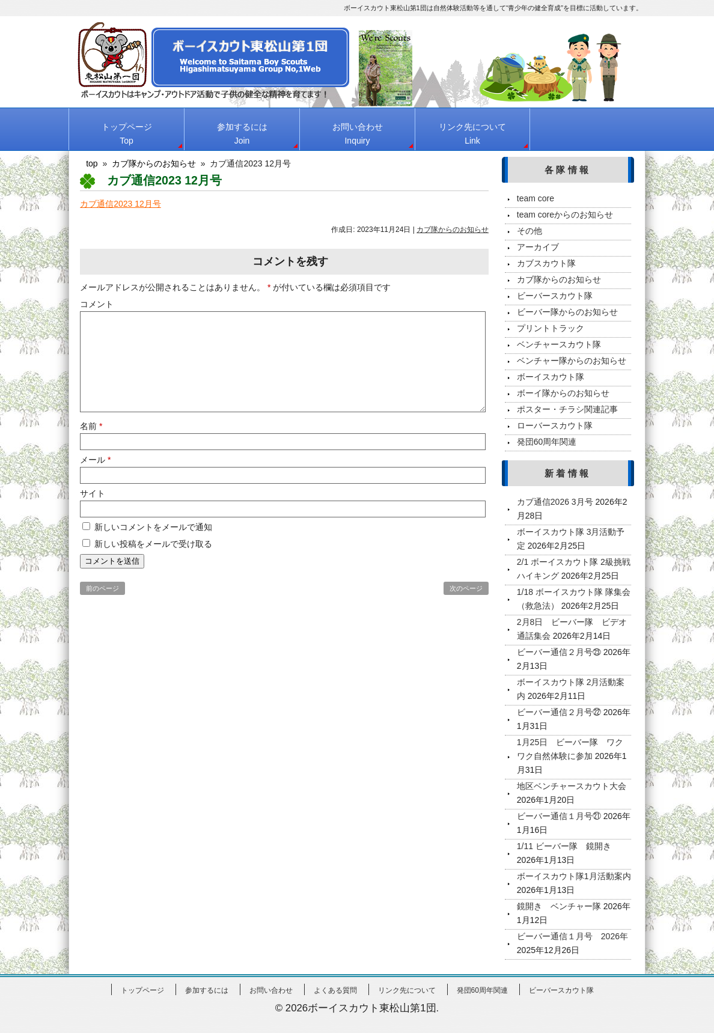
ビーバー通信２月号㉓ (559, 652)
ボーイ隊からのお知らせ (563, 393)
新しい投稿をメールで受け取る (153, 544)
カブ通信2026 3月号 (555, 502)
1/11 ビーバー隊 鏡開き (564, 846)
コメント (97, 304)
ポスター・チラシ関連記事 (567, 409)
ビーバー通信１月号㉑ (559, 816)
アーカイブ (538, 247)
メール (95, 460)
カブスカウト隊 (546, 263)
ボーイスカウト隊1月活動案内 (574, 876)
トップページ (127, 133)
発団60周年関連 (547, 441)
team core (535, 198)
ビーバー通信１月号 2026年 (572, 936)
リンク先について (472, 133)
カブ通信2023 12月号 (120, 204)
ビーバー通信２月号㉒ (559, 712)
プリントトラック (550, 328)
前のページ (102, 588)
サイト (92, 493)
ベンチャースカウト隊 (559, 344)
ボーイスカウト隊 (550, 377)
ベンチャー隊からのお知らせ (571, 360)
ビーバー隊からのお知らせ (567, 312)
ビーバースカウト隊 (555, 295)
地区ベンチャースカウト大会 (571, 786)
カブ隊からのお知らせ (452, 229)
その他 (529, 231)
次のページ (466, 588)
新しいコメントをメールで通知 (153, 527)
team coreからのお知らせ (565, 214)
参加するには (242, 133)
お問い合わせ (357, 133)
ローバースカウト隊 (555, 425)
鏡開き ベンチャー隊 (559, 906)
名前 (91, 426)
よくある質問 (335, 990)
